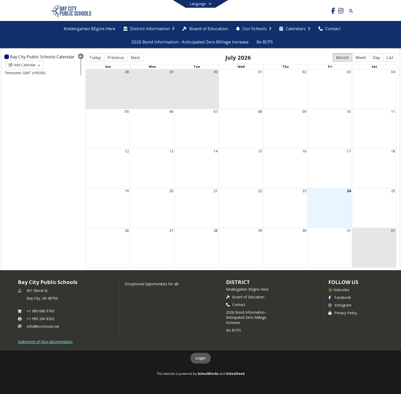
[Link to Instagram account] (340, 11)
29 (171, 71)
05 (127, 111)
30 (216, 71)
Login (201, 358)
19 (127, 190)
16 (304, 151)
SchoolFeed (235, 373)
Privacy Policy (342, 312)
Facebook (339, 297)
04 (393, 71)
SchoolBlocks (208, 373)
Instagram (339, 305)
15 (260, 151)
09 (304, 111)
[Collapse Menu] (81, 56)
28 (127, 71)
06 (171, 111)
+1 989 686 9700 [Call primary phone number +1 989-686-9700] (40, 311)
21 (216, 190)
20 (171, 190)
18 (393, 151)
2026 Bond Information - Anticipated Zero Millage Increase (246, 317)
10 (349, 111)
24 (349, 190)
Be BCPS (233, 330)
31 (349, 230)
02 (304, 71)
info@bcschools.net (43, 326)
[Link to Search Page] (350, 10)
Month (342, 57)
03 (349, 71)
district (238, 282)
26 (127, 230)
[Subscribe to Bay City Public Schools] (338, 289)
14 (216, 151)
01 (260, 71)
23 (304, 190)
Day (376, 57)
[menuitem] (89, 28)
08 (260, 111)
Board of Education (245, 296)
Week (360, 57)
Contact (235, 304)
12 (127, 151)
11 (393, 111)
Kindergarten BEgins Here (247, 289)
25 (393, 190)
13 (171, 151)
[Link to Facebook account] (333, 11)
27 (171, 230)
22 (260, 190)
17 (349, 151)
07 (216, 111)
